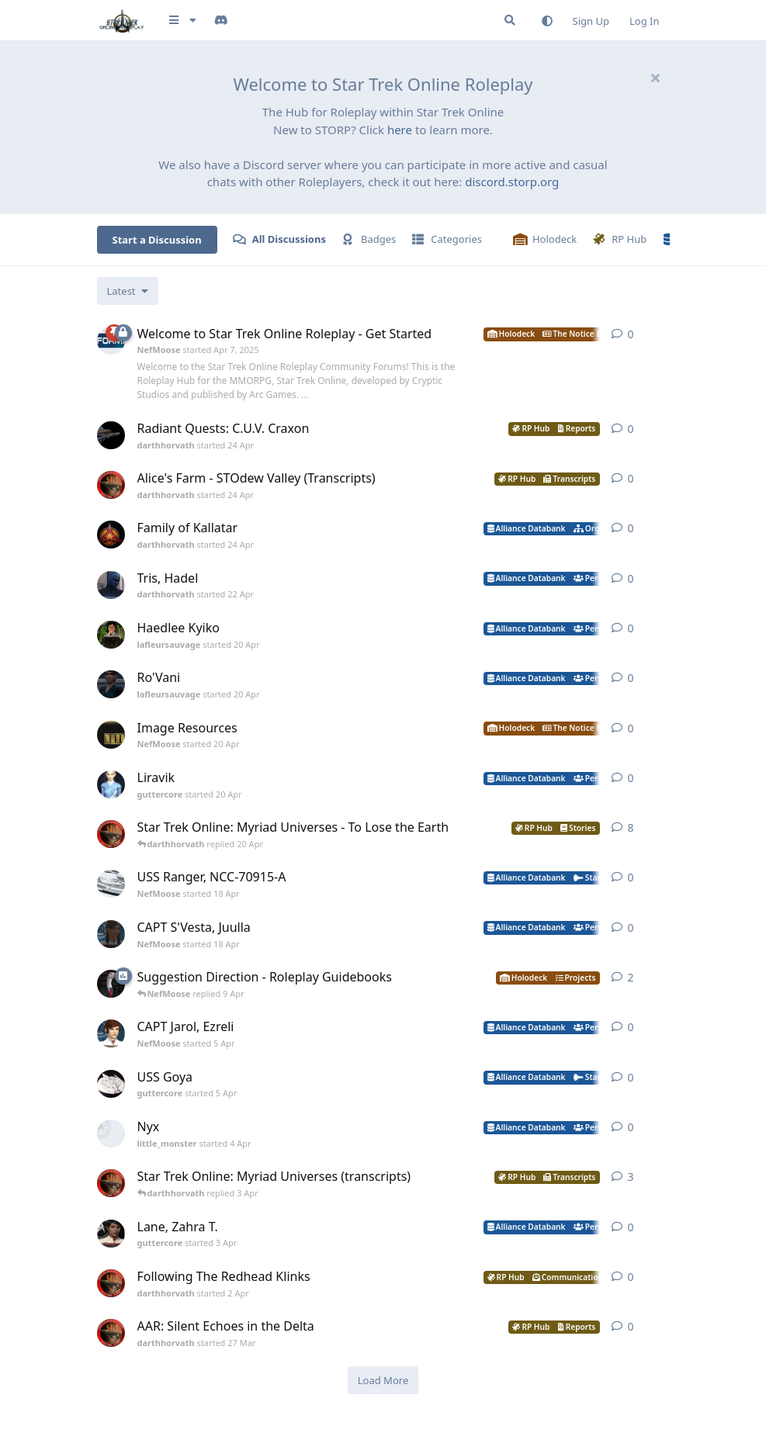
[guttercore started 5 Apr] (111, 1084)
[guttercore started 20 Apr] (111, 784)
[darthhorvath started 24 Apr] (111, 435)
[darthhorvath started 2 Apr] (111, 1283)
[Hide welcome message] (656, 78)
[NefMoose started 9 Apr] (111, 984)
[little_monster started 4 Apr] (111, 1133)
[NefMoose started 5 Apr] (111, 1033)
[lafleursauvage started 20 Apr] (111, 635)
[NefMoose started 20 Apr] (111, 735)
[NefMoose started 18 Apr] (111, 884)
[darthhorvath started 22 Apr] (111, 585)
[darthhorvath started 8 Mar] (111, 834)
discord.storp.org (512, 181)
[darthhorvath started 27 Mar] (111, 1333)
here (399, 129)
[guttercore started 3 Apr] (111, 1234)
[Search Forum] (510, 20)
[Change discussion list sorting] (127, 291)
